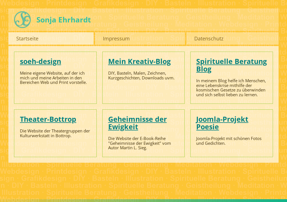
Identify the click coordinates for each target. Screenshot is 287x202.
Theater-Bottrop (48, 119)
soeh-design (40, 61)
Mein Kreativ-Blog (139, 61)
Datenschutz (208, 38)
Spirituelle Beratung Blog (231, 65)
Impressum (116, 38)
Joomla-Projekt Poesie (222, 122)
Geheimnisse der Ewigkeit (137, 122)
